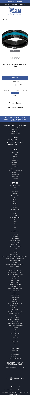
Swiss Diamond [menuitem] (15, 333)
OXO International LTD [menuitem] (15, 303)
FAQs (15, 352)
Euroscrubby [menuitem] (15, 232)
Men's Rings (5, 19)
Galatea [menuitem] (15, 250)
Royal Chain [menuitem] (15, 317)
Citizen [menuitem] (15, 216)
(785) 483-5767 (15, 58)
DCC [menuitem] (15, 226)
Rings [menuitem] (15, 156)
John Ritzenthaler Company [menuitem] (15, 274)
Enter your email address (15, 364)
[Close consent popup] (27, 392)
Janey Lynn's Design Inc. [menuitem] (15, 272)
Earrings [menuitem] (15, 160)
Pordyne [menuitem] (15, 307)
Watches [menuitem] (15, 166)
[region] (15, 39)
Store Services (15, 354)
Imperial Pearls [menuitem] (15, 266)
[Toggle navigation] (3, 15)
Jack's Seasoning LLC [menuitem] (15, 270)
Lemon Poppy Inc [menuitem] (15, 287)
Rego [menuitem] (14, 315)
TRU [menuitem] (15, 340)
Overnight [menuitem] (15, 301)
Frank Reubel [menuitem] (15, 242)
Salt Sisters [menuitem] (15, 321)
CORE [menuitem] (15, 220)
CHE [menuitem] (15, 211)
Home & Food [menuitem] (15, 152)
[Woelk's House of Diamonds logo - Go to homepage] (15, 11)
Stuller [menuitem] (15, 329)
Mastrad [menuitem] (15, 293)
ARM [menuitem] (15, 189)
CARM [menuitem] (15, 207)
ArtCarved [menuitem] (15, 191)
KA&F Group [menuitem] (15, 279)
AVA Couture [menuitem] (15, 195)
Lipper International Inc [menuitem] (15, 289)
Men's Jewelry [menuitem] (15, 168)
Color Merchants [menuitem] (15, 218)
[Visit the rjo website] (7, 378)
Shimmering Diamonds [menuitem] (15, 323)
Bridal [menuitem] (15, 154)
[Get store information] (15, 133)
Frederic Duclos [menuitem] (15, 244)
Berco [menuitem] (15, 201)
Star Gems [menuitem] (15, 327)
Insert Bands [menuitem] (15, 174)
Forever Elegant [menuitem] (15, 238)
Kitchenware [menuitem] (15, 162)
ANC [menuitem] (15, 187)
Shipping (8, 84)
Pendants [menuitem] (15, 178)
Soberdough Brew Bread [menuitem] (15, 325)
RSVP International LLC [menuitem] (15, 319)
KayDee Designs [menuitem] (15, 283)
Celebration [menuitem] (15, 209)
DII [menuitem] (15, 230)
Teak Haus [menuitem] (15, 337)
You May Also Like (15, 108)
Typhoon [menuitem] (15, 342)
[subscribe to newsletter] (24, 367)
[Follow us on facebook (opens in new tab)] (15, 371)
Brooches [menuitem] (15, 176)
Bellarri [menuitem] (14, 199)
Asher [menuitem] (15, 193)
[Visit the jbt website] (22, 378)
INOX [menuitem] (15, 268)
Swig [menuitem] (15, 331)
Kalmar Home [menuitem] (15, 281)
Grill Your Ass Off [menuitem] (15, 260)
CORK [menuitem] (15, 222)
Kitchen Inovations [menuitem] (15, 285)
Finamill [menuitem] (15, 236)
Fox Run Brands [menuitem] (15, 240)
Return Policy (11, 387)
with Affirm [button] (19, 1)
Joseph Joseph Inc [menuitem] (15, 277)
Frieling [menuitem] (15, 248)
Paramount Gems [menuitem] (15, 305)
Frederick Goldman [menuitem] (15, 246)
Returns (21, 84)
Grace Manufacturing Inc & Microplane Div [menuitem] (15, 256)
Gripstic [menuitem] (15, 262)
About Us (15, 350)
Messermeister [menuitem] (15, 295)
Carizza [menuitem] (15, 205)
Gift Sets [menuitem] (15, 172)
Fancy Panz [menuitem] (15, 234)
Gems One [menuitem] (15, 252)
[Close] (28, 2)
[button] (7, 4)
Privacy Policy (15, 356)
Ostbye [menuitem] (15, 299)
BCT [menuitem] (15, 197)
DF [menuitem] (15, 228)
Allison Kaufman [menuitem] (15, 185)
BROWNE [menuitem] (15, 203)
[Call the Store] (15, 131)
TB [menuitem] (15, 335)
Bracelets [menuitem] (15, 158)
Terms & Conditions (15, 358)
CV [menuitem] (15, 224)
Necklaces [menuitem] (15, 164)
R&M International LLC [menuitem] (15, 313)
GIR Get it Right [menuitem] (15, 254)
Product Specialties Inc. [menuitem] (15, 311)
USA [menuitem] (15, 344)
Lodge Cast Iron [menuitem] (15, 291)
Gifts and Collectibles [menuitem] (15, 170)
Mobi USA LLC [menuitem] (15, 297)
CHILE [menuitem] (15, 213)
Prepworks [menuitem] (15, 309)
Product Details (15, 103)
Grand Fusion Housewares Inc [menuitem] (15, 258)
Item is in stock (15, 93)
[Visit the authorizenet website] (11, 378)
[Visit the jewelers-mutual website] (17, 378)
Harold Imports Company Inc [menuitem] (15, 264)
